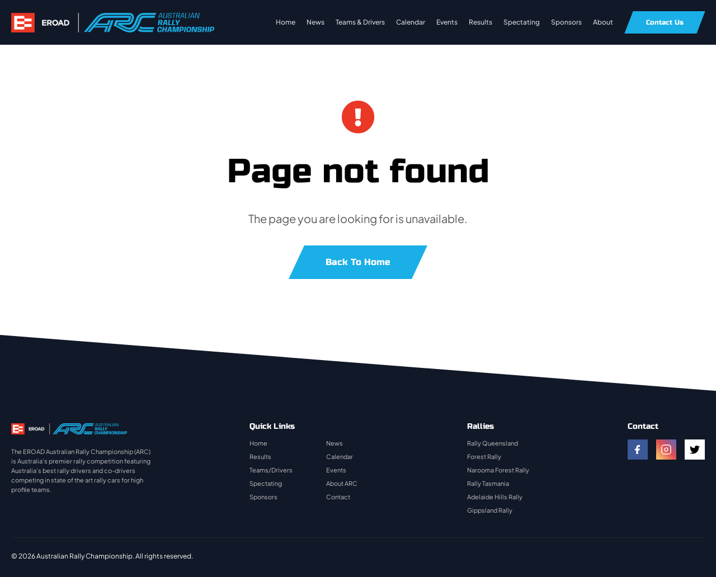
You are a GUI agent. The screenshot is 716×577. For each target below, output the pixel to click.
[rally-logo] (112, 18)
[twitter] (695, 449)
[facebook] (638, 449)
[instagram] (666, 449)
